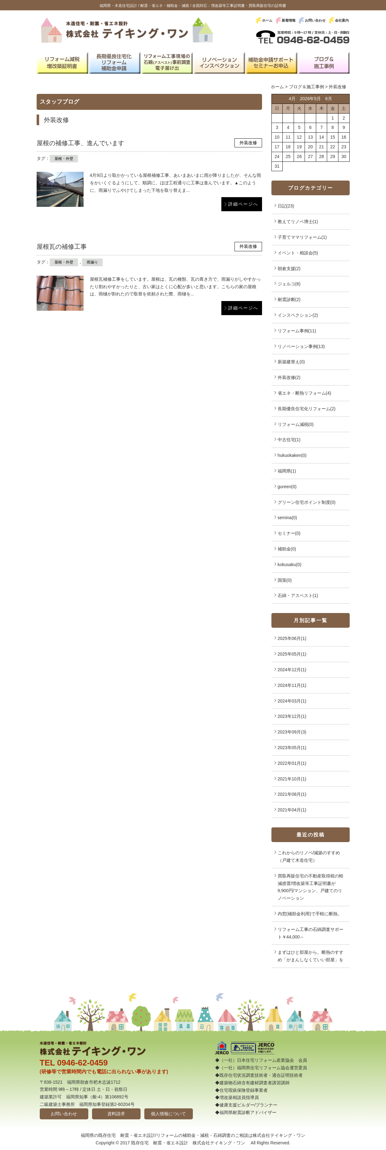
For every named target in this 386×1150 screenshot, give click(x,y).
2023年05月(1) (292, 747)
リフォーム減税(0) (296, 424)
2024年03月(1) (292, 700)
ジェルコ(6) (289, 283)
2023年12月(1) (292, 716)
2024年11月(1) (292, 685)
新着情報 (289, 20)
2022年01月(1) (292, 763)
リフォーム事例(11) (297, 330)
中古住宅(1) (289, 439)
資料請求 (116, 1113)
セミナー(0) (289, 533)
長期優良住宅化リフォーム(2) (307, 408)
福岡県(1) (287, 470)
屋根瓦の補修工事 (62, 246)
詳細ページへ (243, 204)
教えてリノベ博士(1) (298, 221)
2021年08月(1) (292, 794)
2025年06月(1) (292, 638)
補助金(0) (287, 548)
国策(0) (285, 580)
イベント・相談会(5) (298, 252)
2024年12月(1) (292, 669)
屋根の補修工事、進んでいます (80, 143)
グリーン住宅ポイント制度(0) (307, 502)
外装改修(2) (289, 377)
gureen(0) (287, 486)
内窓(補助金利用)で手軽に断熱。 (310, 913)
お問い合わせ (315, 20)
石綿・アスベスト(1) (298, 595)
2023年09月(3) (292, 731)
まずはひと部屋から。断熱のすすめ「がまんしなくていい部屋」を (310, 956)
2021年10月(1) (292, 778)
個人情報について (168, 1113)
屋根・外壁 (63, 158)
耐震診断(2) (289, 299)
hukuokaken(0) (292, 455)
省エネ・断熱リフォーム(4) (304, 393)
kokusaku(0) (289, 564)
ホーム (267, 20)
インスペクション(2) (298, 315)
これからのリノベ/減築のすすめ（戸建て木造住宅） (309, 856)
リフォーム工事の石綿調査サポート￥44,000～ (310, 933)
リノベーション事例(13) (301, 346)
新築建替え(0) (291, 361)
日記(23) (286, 205)
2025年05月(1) (292, 654)
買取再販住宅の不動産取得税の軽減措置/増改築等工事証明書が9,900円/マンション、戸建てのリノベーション (310, 887)
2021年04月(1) (292, 809)
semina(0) (287, 517)
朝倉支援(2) (289, 268)
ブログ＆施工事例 (306, 86)
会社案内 (342, 20)
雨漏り (92, 262)
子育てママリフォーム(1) (302, 237)
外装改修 (248, 142)
